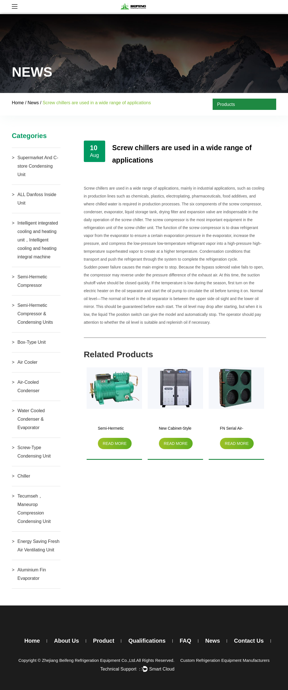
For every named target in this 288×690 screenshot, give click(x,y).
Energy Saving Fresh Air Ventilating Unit (38, 545)
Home (18, 102)
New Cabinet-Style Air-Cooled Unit (175, 429)
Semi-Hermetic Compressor (32, 281)
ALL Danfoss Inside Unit (36, 198)
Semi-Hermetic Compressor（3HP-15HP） (111, 429)
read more (115, 443)
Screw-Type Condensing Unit (34, 451)
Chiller (23, 476)
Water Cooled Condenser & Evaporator (31, 419)
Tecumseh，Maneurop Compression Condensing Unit (34, 509)
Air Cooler (27, 362)
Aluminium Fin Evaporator (31, 574)
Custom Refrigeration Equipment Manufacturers (225, 660)
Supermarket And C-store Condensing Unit (37, 166)
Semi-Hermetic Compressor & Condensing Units (35, 314)
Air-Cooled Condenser (28, 386)
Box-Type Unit (31, 342)
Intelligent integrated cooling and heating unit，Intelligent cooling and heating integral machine (37, 240)
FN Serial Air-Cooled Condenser (236, 429)
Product (103, 641)
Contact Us (249, 641)
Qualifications (146, 641)
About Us (66, 641)
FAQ (185, 641)
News (33, 102)
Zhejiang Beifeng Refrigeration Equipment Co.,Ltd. (89, 660)
